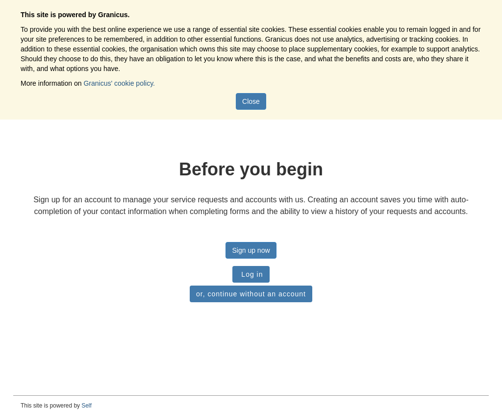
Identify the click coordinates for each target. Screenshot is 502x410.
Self (86, 405)
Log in (251, 274)
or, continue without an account (251, 294)
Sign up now (251, 250)
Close (251, 101)
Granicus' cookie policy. (119, 83)
